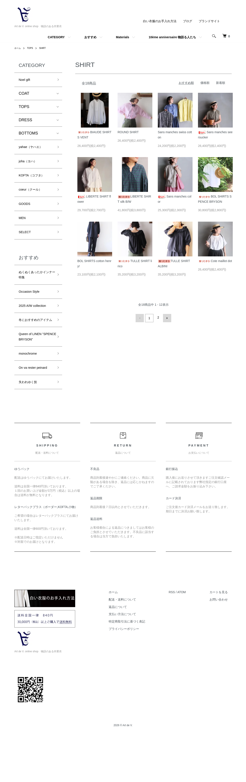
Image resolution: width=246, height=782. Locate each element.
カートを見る (222, 636)
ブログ (187, 21)
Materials (122, 37)
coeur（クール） (33, 196)
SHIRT (45, 48)
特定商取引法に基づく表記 (139, 666)
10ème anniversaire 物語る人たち (172, 37)
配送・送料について (134, 644)
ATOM (189, 636)
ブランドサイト (209, 21)
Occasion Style (32, 306)
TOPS (31, 48)
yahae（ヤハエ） (34, 149)
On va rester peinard (29, 406)
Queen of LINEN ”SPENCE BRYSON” (33, 366)
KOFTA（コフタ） (35, 180)
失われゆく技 (30, 425)
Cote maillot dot (215, 261)
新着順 (220, 83)
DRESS (25, 121)
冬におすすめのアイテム (34, 340)
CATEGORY (56, 37)
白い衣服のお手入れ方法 (159, 21)
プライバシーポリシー (136, 673)
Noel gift (26, 80)
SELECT (26, 242)
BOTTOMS (28, 135)
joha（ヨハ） (30, 164)
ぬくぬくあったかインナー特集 (34, 286)
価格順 (204, 83)
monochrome (30, 388)
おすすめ (90, 37)
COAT (24, 95)
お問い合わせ (222, 644)
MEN (23, 227)
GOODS (26, 211)
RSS (180, 636)
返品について (130, 651)
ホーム (18, 48)
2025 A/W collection (36, 321)
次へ (165, 317)
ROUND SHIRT (128, 132)
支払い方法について (134, 658)
